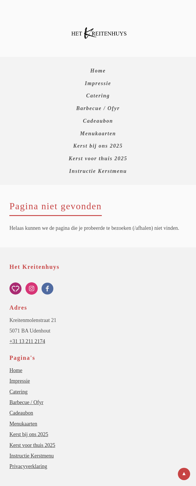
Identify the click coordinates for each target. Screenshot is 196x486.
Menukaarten (98, 133)
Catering (98, 96)
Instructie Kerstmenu (98, 171)
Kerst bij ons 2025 (98, 146)
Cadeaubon (98, 121)
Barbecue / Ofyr (98, 108)
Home (98, 71)
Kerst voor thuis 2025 (98, 158)
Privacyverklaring (28, 466)
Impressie (98, 83)
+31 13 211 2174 (27, 341)
